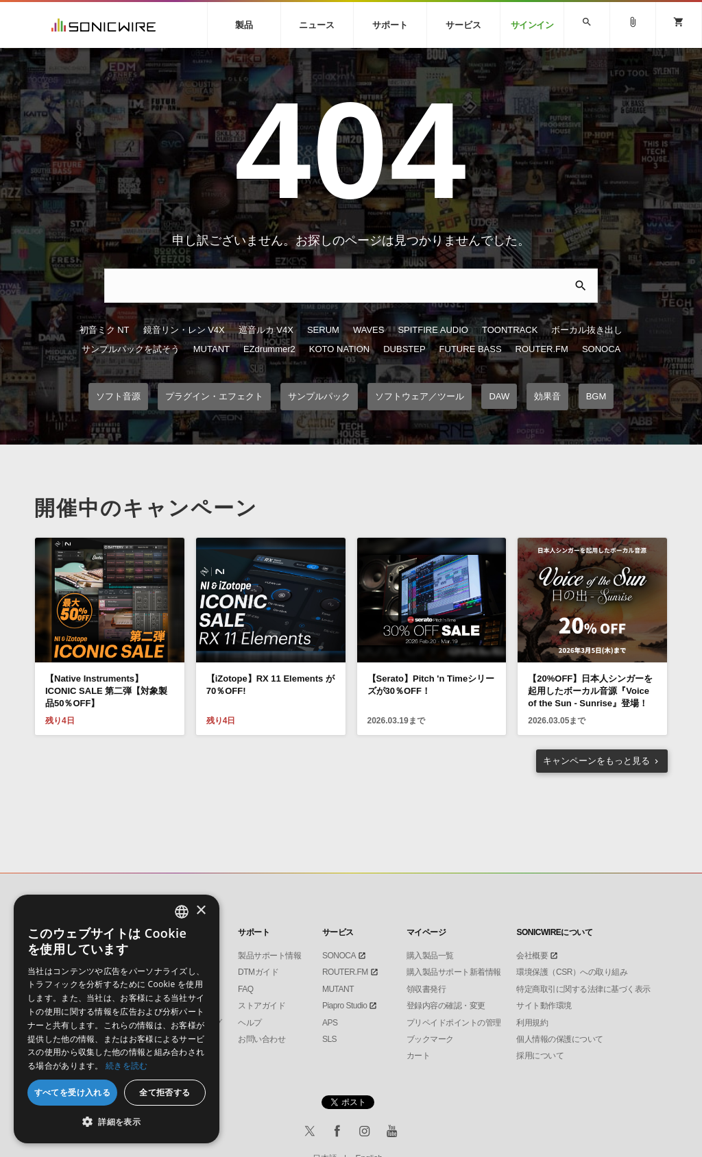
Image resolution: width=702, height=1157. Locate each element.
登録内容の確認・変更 (446, 1005)
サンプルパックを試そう (131, 349)
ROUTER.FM (542, 349)
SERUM (323, 330)
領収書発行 (426, 989)
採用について (540, 1055)
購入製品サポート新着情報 (454, 972)
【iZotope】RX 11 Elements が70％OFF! (270, 684)
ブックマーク (430, 1039)
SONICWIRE (103, 25)
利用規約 (532, 1023)
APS (330, 1023)
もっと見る (596, 761)
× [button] (200, 911)
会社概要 (532, 955)
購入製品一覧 (430, 955)
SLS (329, 1039)
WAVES (369, 330)
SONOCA (601, 349)
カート (419, 1055)
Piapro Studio (344, 1005)
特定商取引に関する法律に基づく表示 (583, 989)
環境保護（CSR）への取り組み (571, 972)
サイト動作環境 (544, 1005)
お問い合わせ (261, 1039)
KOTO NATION (339, 349)
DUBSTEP (404, 349)
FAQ (246, 989)
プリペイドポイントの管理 (454, 1023)
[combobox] (182, 912)
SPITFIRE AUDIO (433, 330)
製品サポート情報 (269, 955)
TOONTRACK (509, 330)
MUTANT (211, 349)
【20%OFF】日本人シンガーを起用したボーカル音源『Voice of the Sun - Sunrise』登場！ (590, 690)
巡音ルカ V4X (266, 330)
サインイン (532, 25)
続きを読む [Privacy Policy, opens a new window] (127, 1065)
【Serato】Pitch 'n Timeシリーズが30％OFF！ (431, 684)
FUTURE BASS (470, 349)
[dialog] (116, 1019)
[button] (116, 1122)
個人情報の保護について (559, 1039)
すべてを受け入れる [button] (72, 1092)
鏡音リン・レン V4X (184, 330)
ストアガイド (261, 1005)
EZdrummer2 (269, 349)
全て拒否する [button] (164, 1092)
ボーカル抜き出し (586, 330)
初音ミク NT (105, 330)
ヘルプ (250, 1023)
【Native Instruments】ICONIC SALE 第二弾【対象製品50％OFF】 (106, 690)
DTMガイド (258, 972)
